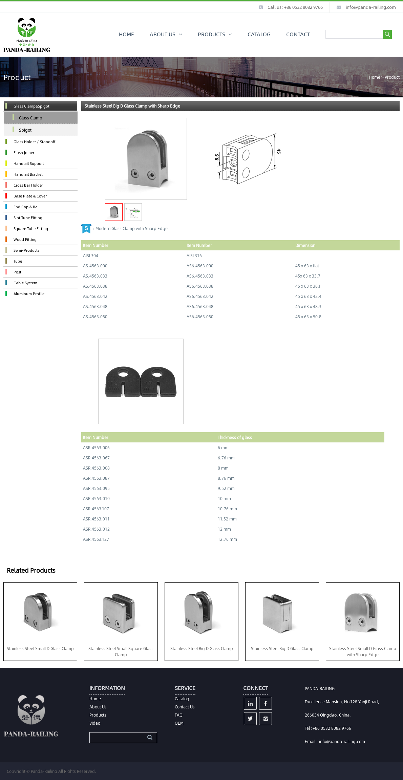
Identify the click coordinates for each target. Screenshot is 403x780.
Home (374, 77)
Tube (18, 261)
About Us (98, 707)
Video (94, 723)
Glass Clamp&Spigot (31, 106)
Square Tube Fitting (31, 228)
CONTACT (298, 34)
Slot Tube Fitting (28, 218)
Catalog (182, 699)
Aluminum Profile (29, 294)
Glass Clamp (30, 118)
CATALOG (259, 34)
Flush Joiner (24, 152)
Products (97, 715)
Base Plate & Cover (30, 196)
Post (17, 272)
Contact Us (185, 707)
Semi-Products (26, 250)
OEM (179, 723)
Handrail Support (29, 163)
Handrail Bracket (28, 174)
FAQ (179, 715)
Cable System (25, 283)
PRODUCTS (211, 34)
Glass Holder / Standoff (34, 142)
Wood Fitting (25, 239)
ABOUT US (162, 34)
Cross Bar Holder (28, 185)
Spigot (25, 130)
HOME (126, 34)
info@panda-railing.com (371, 7)
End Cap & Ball (27, 207)
